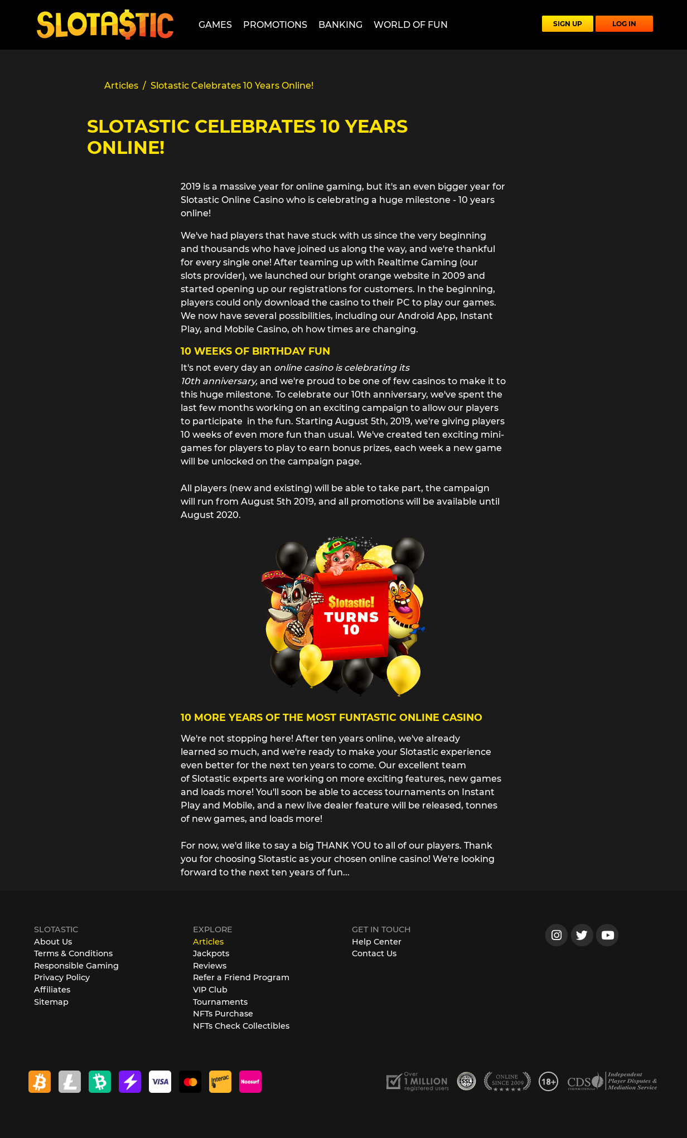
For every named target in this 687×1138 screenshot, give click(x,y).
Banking (340, 25)
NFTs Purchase (223, 1014)
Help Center (376, 942)
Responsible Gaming (76, 966)
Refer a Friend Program (241, 977)
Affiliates (52, 990)
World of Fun (411, 25)
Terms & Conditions (73, 953)
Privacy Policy (62, 977)
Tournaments (220, 1002)
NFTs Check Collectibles (241, 1026)
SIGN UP (567, 24)
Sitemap (51, 1002)
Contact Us (374, 953)
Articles (208, 942)
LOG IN (624, 24)
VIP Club (210, 990)
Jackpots (211, 953)
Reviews (209, 966)
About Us (53, 942)
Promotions (275, 25)
